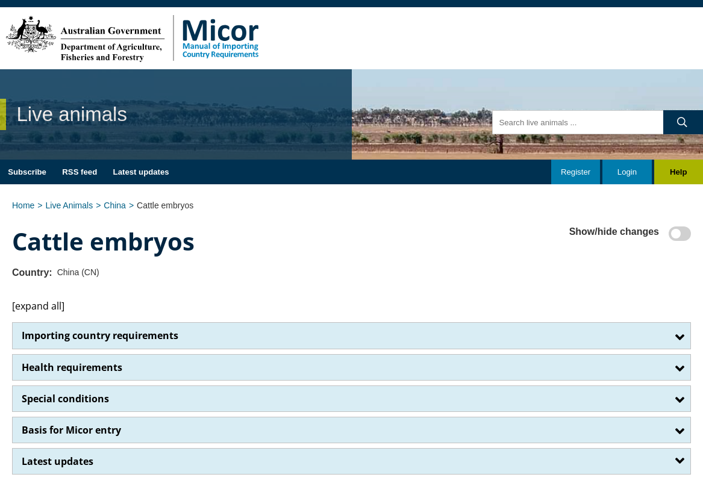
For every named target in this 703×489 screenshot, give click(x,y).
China (115, 205)
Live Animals (69, 205)
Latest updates (141, 171)
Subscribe (27, 171)
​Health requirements (72, 367)
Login (627, 171)
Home (23, 205)
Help (678, 171)
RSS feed (79, 171)
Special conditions (65, 398)
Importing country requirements (100, 335)
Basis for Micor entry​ (71, 430)
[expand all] (38, 306)
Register (575, 171)
